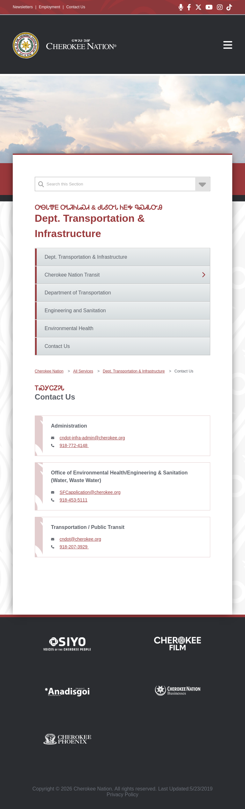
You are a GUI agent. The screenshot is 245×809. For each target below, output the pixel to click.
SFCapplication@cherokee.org (90, 492)
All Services (83, 371)
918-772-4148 (74, 445)
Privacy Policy (122, 794)
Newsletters (23, 7)
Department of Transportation (78, 292)
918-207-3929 (74, 546)
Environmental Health (69, 328)
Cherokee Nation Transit (72, 275)
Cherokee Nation (49, 371)
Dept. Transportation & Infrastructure (86, 257)
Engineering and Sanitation (75, 310)
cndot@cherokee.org (80, 539)
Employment (49, 7)
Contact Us (75, 7)
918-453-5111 (73, 499)
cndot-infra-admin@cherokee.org (92, 437)
